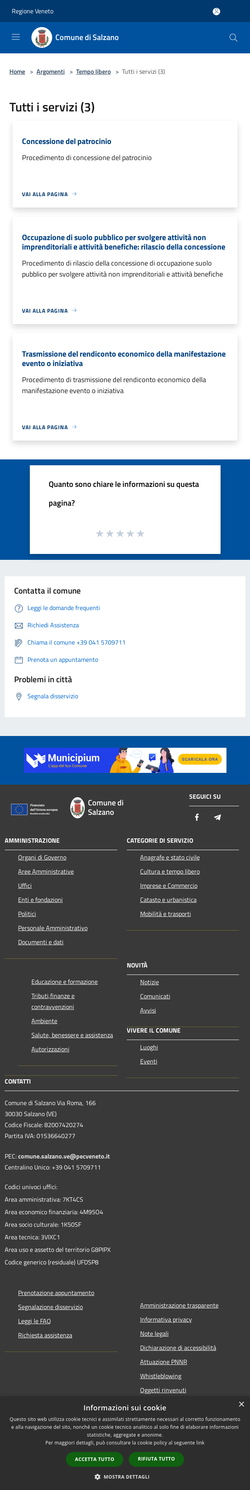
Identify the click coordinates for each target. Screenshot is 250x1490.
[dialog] (125, 1443)
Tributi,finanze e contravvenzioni (53, 1001)
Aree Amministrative (46, 871)
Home (17, 71)
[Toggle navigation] (15, 37)
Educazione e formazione (64, 981)
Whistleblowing (160, 1376)
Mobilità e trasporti (165, 913)
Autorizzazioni (50, 1049)
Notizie (149, 982)
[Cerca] (233, 37)
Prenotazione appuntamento (56, 1292)
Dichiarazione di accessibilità (178, 1347)
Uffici (25, 885)
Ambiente (44, 1021)
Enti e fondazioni (40, 899)
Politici (27, 913)
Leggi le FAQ (34, 1321)
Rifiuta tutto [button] (156, 1458)
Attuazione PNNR (163, 1361)
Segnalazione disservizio (50, 1306)
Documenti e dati (41, 942)
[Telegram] (217, 817)
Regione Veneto (32, 11)
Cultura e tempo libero (170, 871)
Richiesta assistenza (45, 1335)
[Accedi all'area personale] (216, 11)
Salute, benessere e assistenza (72, 1035)
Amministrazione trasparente (179, 1305)
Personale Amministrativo (53, 928)
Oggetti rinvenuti (163, 1390)
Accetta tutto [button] (94, 1459)
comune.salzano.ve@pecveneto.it (64, 1156)
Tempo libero (93, 71)
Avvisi (148, 1010)
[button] (125, 1477)
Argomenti (50, 71)
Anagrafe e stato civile (170, 857)
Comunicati (155, 996)
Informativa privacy (166, 1319)
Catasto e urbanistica (168, 899)
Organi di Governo (42, 857)
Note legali (154, 1333)
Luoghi (149, 1047)
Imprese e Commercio (168, 885)
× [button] (241, 1405)
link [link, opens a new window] (200, 1442)
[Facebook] (197, 817)
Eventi (148, 1061)
